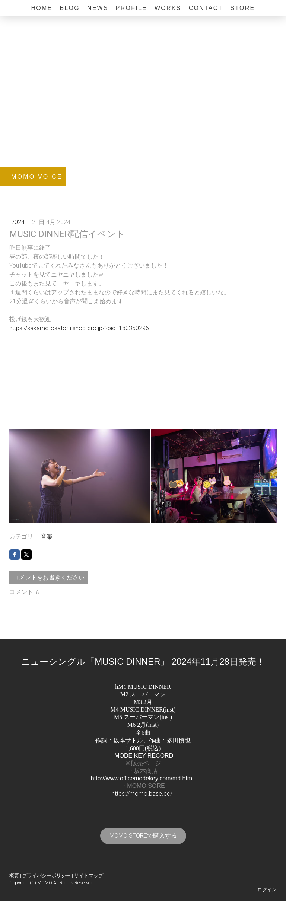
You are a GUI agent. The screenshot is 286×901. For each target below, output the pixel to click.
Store (242, 8)
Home (41, 8)
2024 (18, 222)
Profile (131, 8)
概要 (14, 875)
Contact (206, 8)
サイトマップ (88, 875)
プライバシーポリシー (46, 875)
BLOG (69, 8)
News (97, 8)
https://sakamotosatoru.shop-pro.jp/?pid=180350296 (79, 328)
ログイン (267, 889)
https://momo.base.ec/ (142, 793)
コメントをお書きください (49, 577)
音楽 (47, 536)
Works (168, 8)
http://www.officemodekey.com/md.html (142, 778)
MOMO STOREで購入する (143, 835)
